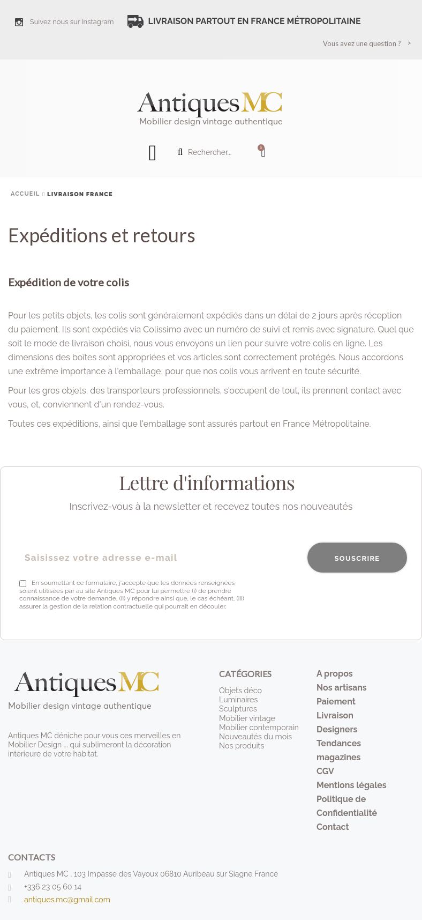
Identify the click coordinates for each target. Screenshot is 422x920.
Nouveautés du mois (254, 735)
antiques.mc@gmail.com (66, 899)
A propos (334, 674)
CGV (325, 771)
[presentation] (326, 600)
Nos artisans (341, 687)
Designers (337, 729)
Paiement (336, 701)
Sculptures (238, 708)
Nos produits (241, 744)
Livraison (334, 715)
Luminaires (238, 699)
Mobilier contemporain (258, 726)
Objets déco (240, 690)
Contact (332, 827)
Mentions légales (351, 785)
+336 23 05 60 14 (52, 886)
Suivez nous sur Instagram (72, 22)
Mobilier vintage (246, 717)
